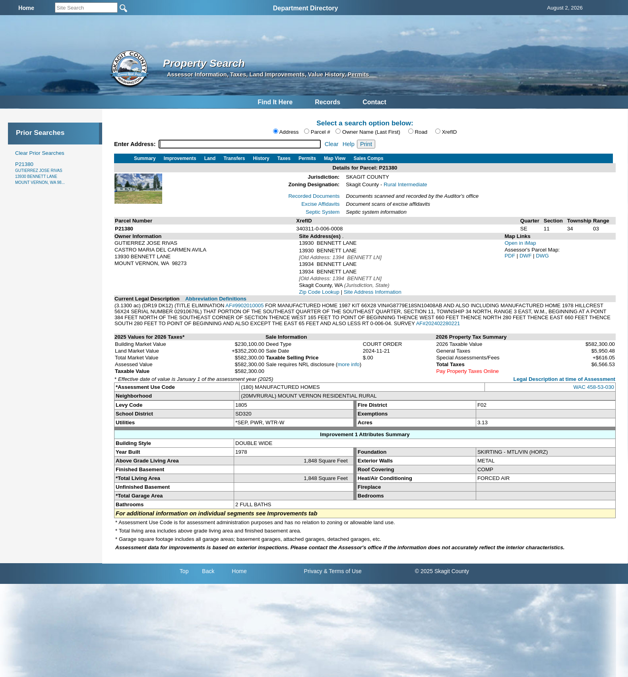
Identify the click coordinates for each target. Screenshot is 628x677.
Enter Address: (135, 144)
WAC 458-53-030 (594, 387)
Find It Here (275, 102)
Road (421, 132)
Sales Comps (368, 158)
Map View (334, 158)
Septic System (322, 212)
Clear (332, 144)
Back (208, 571)
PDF (510, 256)
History (261, 158)
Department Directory (305, 8)
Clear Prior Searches (39, 153)
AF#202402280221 (438, 323)
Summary (145, 158)
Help (349, 144)
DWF (526, 256)
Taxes (284, 158)
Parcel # (320, 132)
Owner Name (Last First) (371, 132)
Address (288, 132)
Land (210, 158)
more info (348, 364)
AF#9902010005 (244, 305)
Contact (374, 102)
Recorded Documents (313, 196)
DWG (542, 256)
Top (184, 571)
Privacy (313, 571)
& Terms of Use (342, 571)
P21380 (40, 173)
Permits (307, 158)
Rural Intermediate (405, 184)
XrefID (449, 132)
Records (327, 102)
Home (239, 571)
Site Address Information (372, 292)
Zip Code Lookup (319, 292)
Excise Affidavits (320, 204)
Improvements (180, 158)
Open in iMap (520, 243)
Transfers (234, 158)
